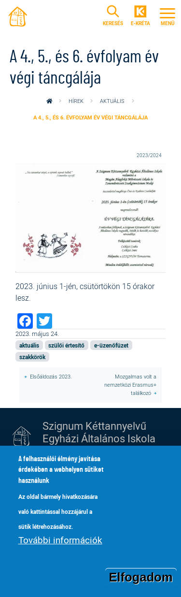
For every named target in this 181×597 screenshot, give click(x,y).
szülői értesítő (66, 345)
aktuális (112, 100)
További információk (60, 541)
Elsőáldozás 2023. (51, 376)
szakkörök (32, 357)
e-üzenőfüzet (111, 345)
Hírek (76, 100)
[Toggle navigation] (167, 15)
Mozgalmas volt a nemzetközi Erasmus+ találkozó (130, 384)
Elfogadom (141, 577)
